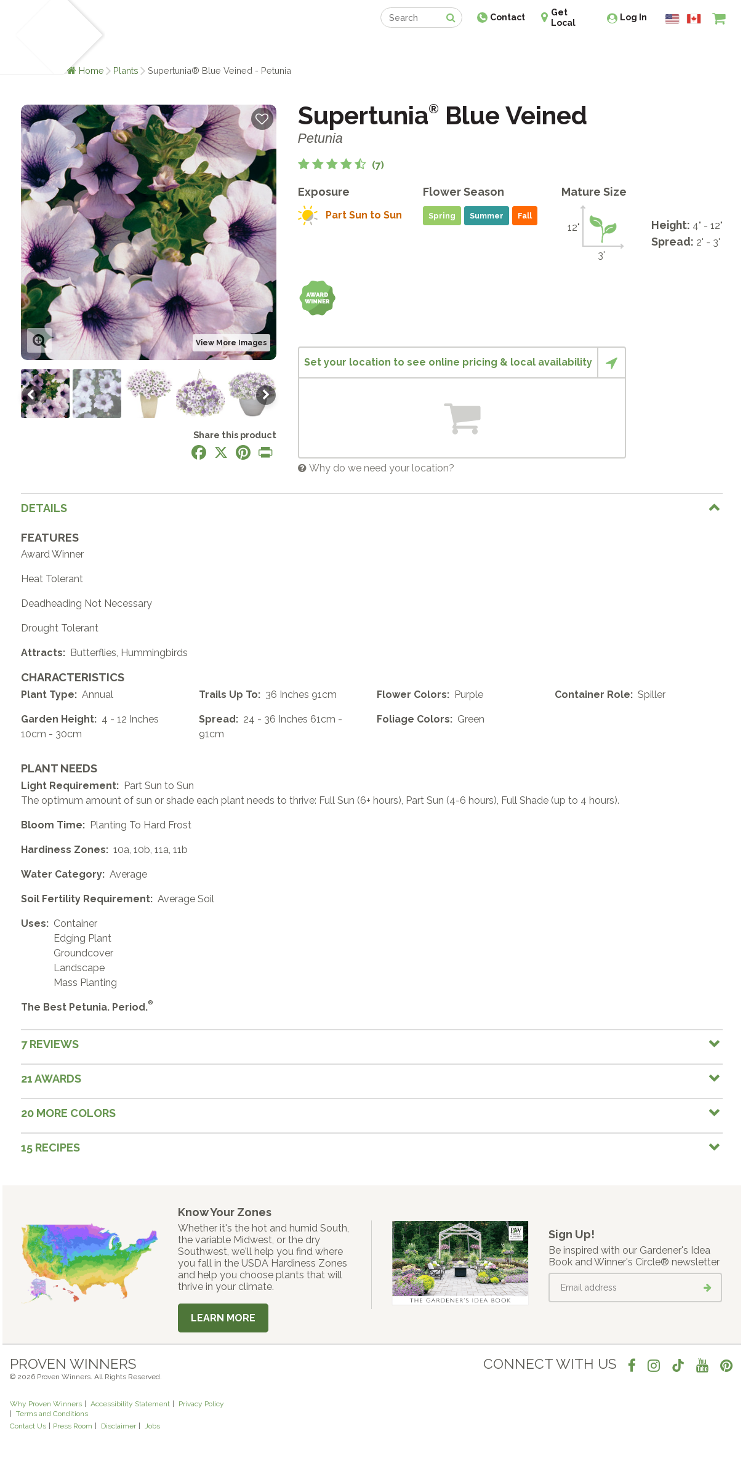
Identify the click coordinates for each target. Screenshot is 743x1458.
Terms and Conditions (52, 1413)
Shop (363, 48)
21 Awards (51, 1078)
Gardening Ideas (221, 48)
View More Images (231, 342)
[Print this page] (265, 452)
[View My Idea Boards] (696, 49)
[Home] (33, 37)
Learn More (223, 1318)
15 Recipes (50, 1147)
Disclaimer (118, 1426)
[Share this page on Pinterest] (243, 452)
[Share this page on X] (221, 452)
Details (44, 508)
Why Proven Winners (46, 1404)
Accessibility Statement (130, 1404)
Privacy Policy (201, 1404)
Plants (126, 70)
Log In (633, 17)
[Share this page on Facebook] (199, 452)
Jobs (152, 1426)
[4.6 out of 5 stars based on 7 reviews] (341, 165)
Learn (158, 48)
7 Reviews (50, 1044)
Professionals (464, 48)
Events (404, 48)
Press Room (72, 1426)
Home (91, 70)
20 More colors (68, 1113)
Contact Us (28, 1426)
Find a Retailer (305, 48)
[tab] (372, 508)
